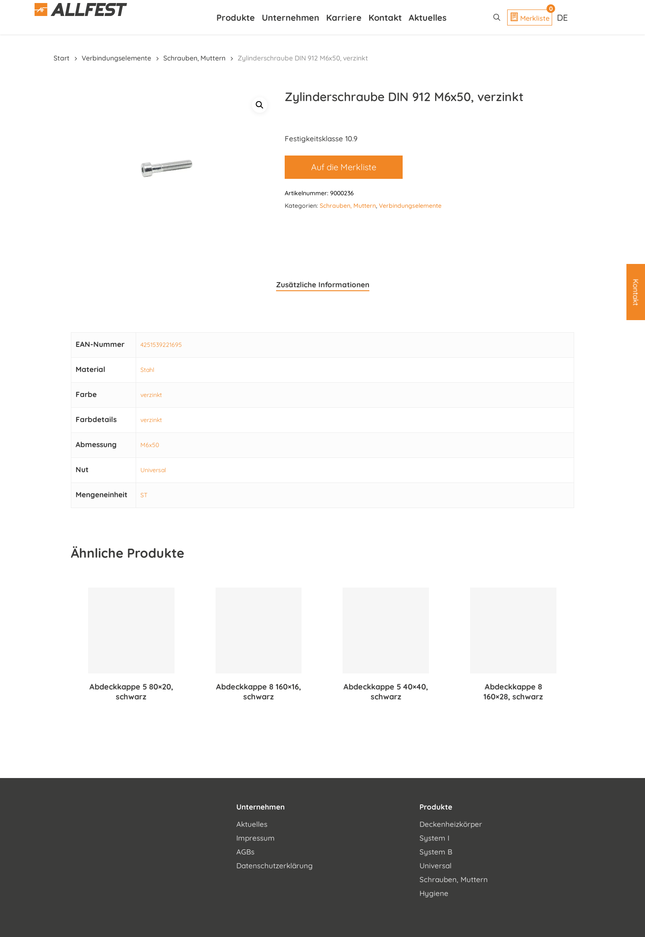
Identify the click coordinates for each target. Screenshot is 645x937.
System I (434, 837)
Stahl (147, 370)
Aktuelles (251, 824)
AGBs (245, 851)
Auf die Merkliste (343, 167)
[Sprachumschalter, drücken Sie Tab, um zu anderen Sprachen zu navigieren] (563, 17)
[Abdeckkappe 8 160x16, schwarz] (259, 631)
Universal (153, 470)
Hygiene (433, 893)
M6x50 (149, 445)
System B (435, 851)
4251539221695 (161, 345)
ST (143, 495)
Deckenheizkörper (450, 824)
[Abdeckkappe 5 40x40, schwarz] (386, 631)
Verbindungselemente (116, 58)
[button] (259, 105)
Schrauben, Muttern (194, 58)
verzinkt (151, 395)
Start (62, 58)
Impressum (255, 837)
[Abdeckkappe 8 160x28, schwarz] (513, 631)
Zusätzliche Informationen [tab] (322, 284)
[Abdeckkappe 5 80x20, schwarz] (131, 631)
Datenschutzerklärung (274, 865)
